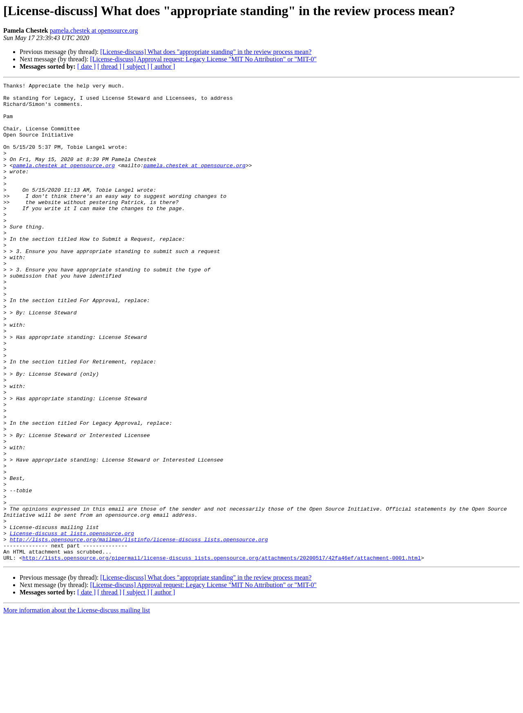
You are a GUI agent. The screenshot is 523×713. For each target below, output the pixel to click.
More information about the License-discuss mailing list (76, 705)
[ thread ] (109, 66)
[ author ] (163, 66)
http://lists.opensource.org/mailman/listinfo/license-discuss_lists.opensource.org (139, 631)
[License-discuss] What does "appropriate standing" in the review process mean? (205, 51)
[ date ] (86, 66)
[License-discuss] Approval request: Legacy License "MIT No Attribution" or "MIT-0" (203, 59)
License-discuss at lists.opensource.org (72, 624)
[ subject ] (136, 66)
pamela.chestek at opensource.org (94, 30)
